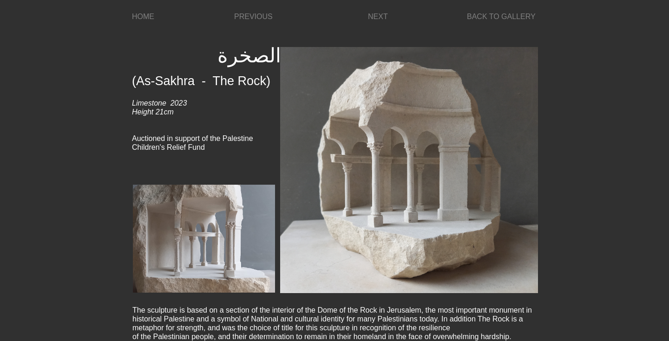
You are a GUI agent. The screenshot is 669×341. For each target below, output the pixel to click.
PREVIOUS (253, 16)
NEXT (378, 16)
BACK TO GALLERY (501, 16)
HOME (143, 16)
